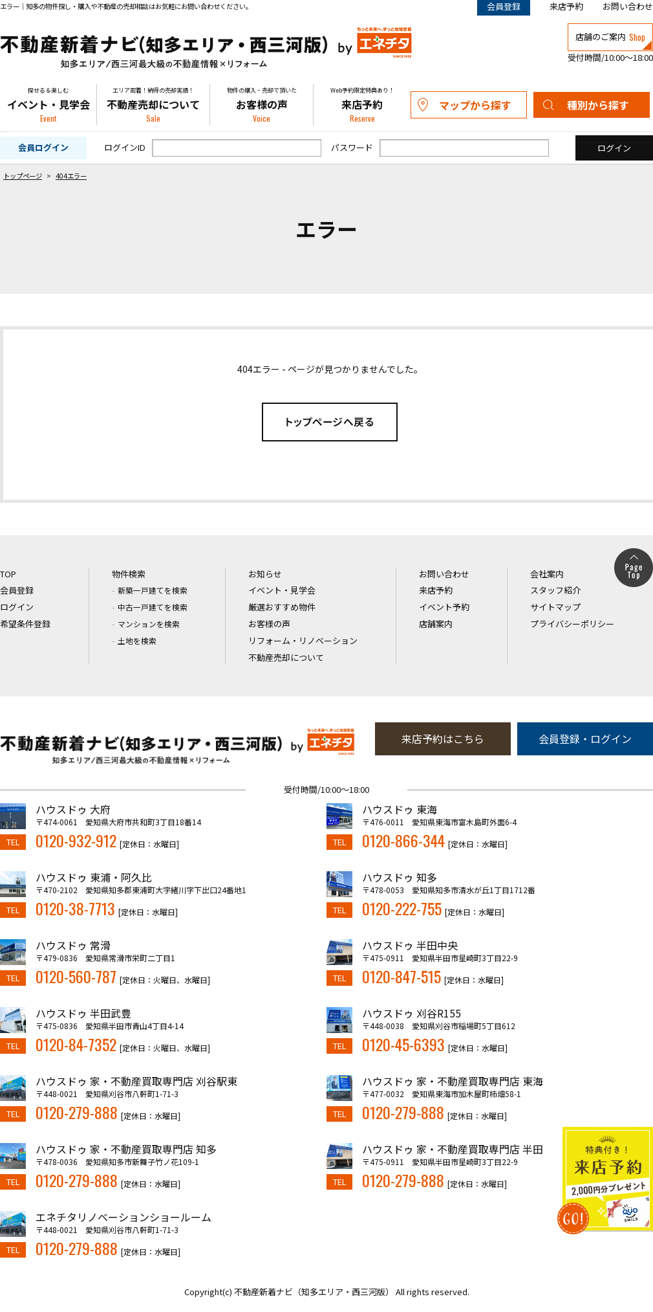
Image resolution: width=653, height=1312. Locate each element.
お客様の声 (261, 105)
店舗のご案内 (610, 36)
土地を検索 (137, 640)
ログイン (17, 607)
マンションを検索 (149, 623)
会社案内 (547, 574)
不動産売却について (153, 105)
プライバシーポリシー (572, 623)
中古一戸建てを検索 (152, 606)
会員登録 (17, 590)
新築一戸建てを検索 (152, 589)
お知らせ (265, 574)
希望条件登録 (25, 623)
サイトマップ (555, 607)
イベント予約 (444, 607)
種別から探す (598, 105)
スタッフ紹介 (555, 590)
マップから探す (475, 105)
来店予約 (566, 6)
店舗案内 (436, 623)
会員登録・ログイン (585, 738)
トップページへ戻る (330, 422)
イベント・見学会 (48, 105)
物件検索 (128, 574)
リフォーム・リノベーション (303, 640)
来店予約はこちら (442, 738)
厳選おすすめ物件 (282, 607)
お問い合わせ (628, 6)
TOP (8, 574)
